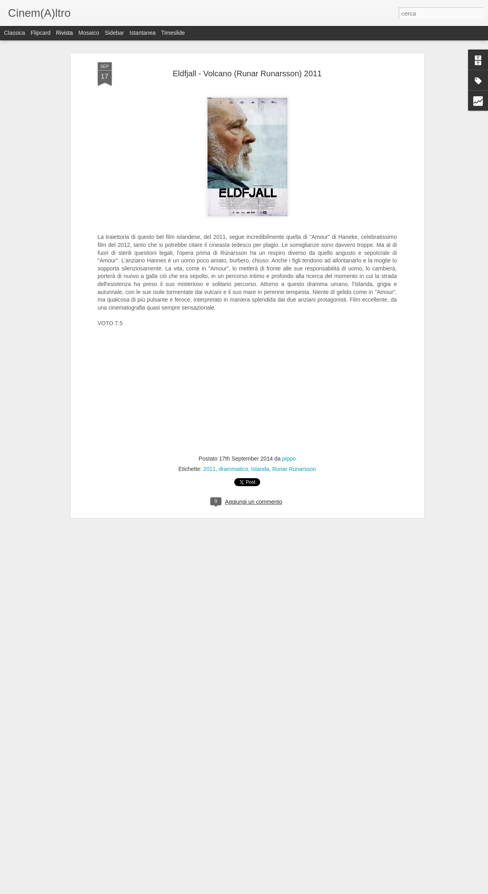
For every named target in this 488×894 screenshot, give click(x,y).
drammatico (233, 466)
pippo (289, 456)
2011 (209, 466)
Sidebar (114, 33)
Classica (14, 33)
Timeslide (173, 33)
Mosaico (88, 33)
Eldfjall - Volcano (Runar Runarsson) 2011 (247, 71)
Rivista (64, 33)
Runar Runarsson (294, 466)
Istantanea (143, 33)
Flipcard (41, 33)
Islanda (260, 466)
